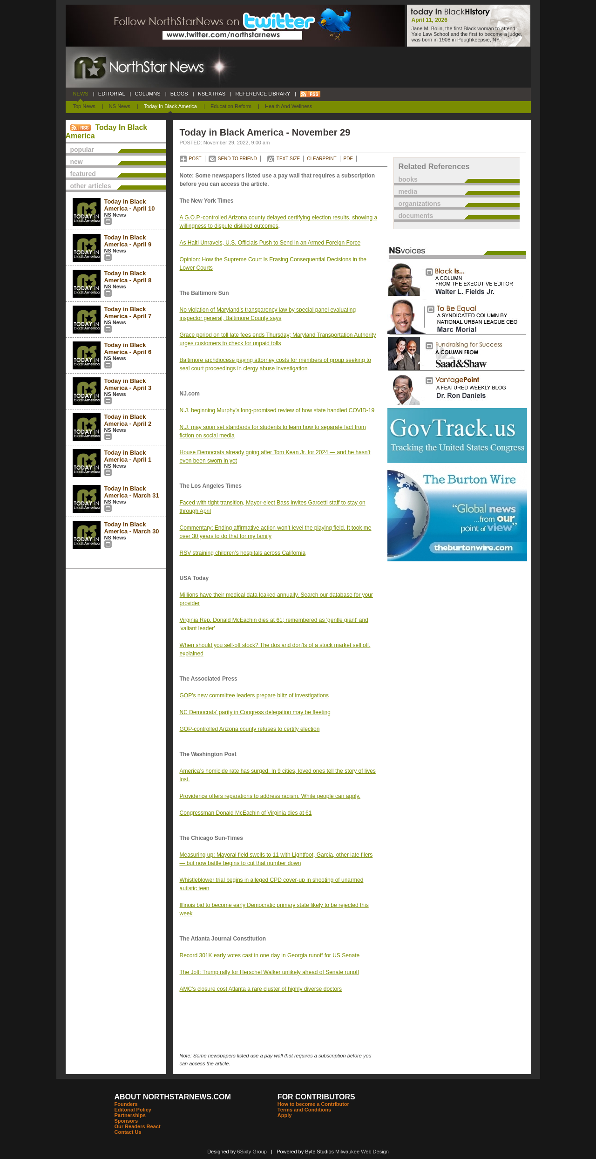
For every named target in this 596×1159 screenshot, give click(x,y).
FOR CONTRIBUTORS (316, 1097)
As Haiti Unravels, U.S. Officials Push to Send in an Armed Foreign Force (270, 242)
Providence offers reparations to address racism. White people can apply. (270, 796)
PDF (348, 158)
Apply (285, 1115)
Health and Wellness (288, 106)
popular (82, 149)
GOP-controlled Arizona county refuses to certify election (250, 729)
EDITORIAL (111, 93)
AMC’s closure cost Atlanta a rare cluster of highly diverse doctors (261, 989)
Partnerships (130, 1115)
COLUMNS (147, 93)
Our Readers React (138, 1126)
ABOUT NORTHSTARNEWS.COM (173, 1097)
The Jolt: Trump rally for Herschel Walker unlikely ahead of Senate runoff (269, 972)
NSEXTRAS (212, 93)
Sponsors (126, 1121)
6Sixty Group (252, 1151)
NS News (119, 106)
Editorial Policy (133, 1109)
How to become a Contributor (313, 1104)
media (408, 191)
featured (83, 173)
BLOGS (179, 93)
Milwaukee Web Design (362, 1151)
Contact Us (128, 1132)
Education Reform (230, 106)
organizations (420, 203)
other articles (90, 186)
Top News (84, 106)
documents (416, 215)
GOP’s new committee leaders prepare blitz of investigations (254, 695)
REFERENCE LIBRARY (262, 93)
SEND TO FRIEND (237, 158)
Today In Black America (170, 106)
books (408, 179)
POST (195, 158)
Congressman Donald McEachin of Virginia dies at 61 (246, 813)
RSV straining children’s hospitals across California (243, 553)
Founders (126, 1104)
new (76, 161)
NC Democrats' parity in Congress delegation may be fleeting (255, 712)
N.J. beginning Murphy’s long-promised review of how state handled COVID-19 (277, 410)
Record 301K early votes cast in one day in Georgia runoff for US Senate (270, 955)
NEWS (80, 93)
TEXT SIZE (288, 158)
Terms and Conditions (304, 1109)
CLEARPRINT (321, 158)
